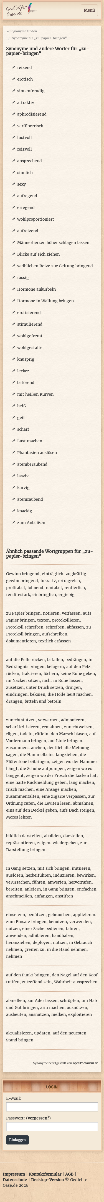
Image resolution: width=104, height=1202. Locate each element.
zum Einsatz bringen (26, 921)
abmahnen (83, 803)
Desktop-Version (47, 1179)
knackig (24, 510)
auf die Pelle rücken (25, 659)
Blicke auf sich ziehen (38, 254)
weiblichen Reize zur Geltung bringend (55, 265)
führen (38, 882)
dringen (73, 687)
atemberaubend (32, 464)
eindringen (16, 694)
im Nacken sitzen (23, 680)
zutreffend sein (37, 981)
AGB (69, 1174)
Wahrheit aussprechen (75, 981)
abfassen (75, 627)
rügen (11, 733)
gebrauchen (59, 914)
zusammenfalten (22, 796)
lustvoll (24, 137)
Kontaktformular (45, 1174)
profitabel (15, 587)
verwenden (80, 921)
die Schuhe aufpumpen (42, 768)
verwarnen (48, 719)
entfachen (86, 889)
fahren (72, 928)
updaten (42, 1033)
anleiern (33, 889)
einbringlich (44, 594)
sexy (21, 184)
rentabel (54, 587)
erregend (26, 207)
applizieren (84, 914)
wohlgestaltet (30, 347)
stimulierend (29, 324)
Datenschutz (15, 1179)
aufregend (27, 195)
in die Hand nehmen (67, 949)
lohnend (35, 587)
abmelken (15, 1000)
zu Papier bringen (23, 613)
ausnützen (77, 1007)
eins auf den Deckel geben (31, 810)
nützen (60, 942)
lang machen (81, 782)
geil (21, 417)
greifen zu (34, 949)
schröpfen (69, 1000)
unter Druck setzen (44, 687)
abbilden (52, 835)
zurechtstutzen (20, 719)
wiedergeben (65, 842)
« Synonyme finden (22, 31)
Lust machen (29, 440)
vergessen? (38, 1118)
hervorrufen (80, 882)
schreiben (55, 627)
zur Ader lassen (42, 1000)
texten (43, 620)
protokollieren (66, 620)
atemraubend (30, 499)
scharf (23, 429)
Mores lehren (19, 817)
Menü (89, 10)
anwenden (16, 935)
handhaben (62, 935)
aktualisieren (19, 1033)
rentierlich (74, 587)
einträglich (52, 573)
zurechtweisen (78, 726)
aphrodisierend (32, 114)
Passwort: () (28, 1118)
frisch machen (20, 789)
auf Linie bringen (65, 740)
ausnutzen (39, 1014)
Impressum (14, 1174)
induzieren (63, 875)
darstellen (73, 835)
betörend (25, 382)
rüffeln (41, 733)
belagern (55, 666)
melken (58, 1014)
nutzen (13, 928)
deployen (41, 942)
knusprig (25, 359)
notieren (51, 613)
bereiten (14, 889)
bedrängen (75, 659)
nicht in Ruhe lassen (62, 680)
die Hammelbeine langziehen (48, 754)
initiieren (81, 868)
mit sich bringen (53, 868)
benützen (36, 914)
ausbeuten (16, 1014)
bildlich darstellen (24, 835)
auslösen (14, 875)
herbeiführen (38, 875)
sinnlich (25, 172)
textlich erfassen (54, 641)
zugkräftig (76, 573)
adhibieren (39, 935)
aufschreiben (54, 634)
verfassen (71, 613)
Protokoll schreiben (24, 627)
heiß (21, 405)
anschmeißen (19, 896)
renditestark (18, 594)
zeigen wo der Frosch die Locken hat (61, 775)
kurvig (23, 487)
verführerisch (30, 125)
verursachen (18, 882)
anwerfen (57, 882)
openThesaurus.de (85, 1063)
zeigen (43, 842)
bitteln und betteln (43, 701)
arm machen (52, 1007)
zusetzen (15, 687)
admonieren (72, 719)
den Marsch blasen (69, 733)
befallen (55, 659)
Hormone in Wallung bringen (45, 300)
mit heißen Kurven (35, 394)
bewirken (86, 875)
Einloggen (17, 1140)
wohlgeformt (29, 335)
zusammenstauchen (25, 747)
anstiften (64, 896)
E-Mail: (13, 1098)
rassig (23, 277)
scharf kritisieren (22, 726)
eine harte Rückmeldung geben (36, 782)
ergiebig (67, 594)
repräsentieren (20, 842)
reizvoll (24, 149)
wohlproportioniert (35, 219)
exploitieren (80, 1014)
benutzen (58, 921)
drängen (14, 701)
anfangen (43, 896)
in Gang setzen (20, 868)
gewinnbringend (22, 580)
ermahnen (52, 726)
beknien (37, 694)
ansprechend (29, 160)
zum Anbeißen (31, 522)
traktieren (31, 673)
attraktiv (25, 102)
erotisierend (29, 312)
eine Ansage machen (56, 789)
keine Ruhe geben (77, 673)
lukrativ (48, 580)
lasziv (23, 475)
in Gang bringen (58, 889)
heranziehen (18, 942)
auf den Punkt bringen (27, 974)
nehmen (14, 956)
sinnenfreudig (31, 90)
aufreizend (27, 230)
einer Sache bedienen (42, 928)
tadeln (26, 733)
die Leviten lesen (53, 803)
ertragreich (69, 580)
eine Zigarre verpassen (64, 796)
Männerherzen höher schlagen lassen (53, 242)
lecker (23, 370)
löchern (51, 673)
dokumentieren (21, 641)
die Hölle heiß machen (70, 694)
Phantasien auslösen (37, 452)
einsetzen (15, 914)
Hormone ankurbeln (36, 289)
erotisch (25, 79)
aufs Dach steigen (76, 810)
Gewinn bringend (22, 573)
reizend (24, 67)
